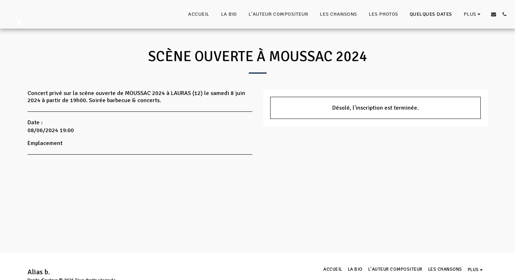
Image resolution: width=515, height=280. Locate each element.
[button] (494, 14)
